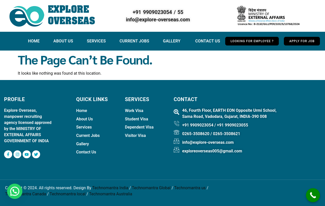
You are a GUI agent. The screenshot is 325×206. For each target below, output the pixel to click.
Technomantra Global (151, 188)
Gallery (172, 41)
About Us (63, 41)
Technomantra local (68, 194)
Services (96, 41)
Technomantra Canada (25, 194)
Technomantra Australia (110, 194)
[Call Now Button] (313, 195)
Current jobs (134, 41)
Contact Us (207, 41)
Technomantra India (110, 188)
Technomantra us (190, 188)
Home (34, 41)
